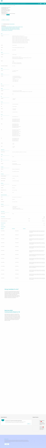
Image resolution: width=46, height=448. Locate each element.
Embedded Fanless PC (9, 4)
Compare (3, 18)
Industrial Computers (4, 4)
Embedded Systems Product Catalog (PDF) (6, 209)
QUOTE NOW (8, 13)
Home (1, 4)
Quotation (7, 18)
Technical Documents (23, 214)
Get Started (7, 425)
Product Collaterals (23, 207)
